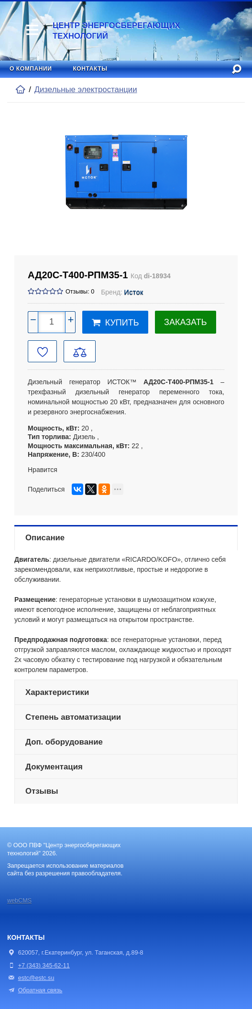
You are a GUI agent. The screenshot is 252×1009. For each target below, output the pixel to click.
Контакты (90, 68)
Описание (45, 537)
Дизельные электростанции (85, 89)
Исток (133, 292)
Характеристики (57, 692)
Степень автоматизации (73, 717)
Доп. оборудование (64, 741)
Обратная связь (34, 990)
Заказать (185, 322)
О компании (31, 68)
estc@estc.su (36, 978)
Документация (54, 766)
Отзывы (41, 791)
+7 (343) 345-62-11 (44, 965)
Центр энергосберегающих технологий (116, 31)
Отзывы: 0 (80, 291)
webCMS (19, 900)
